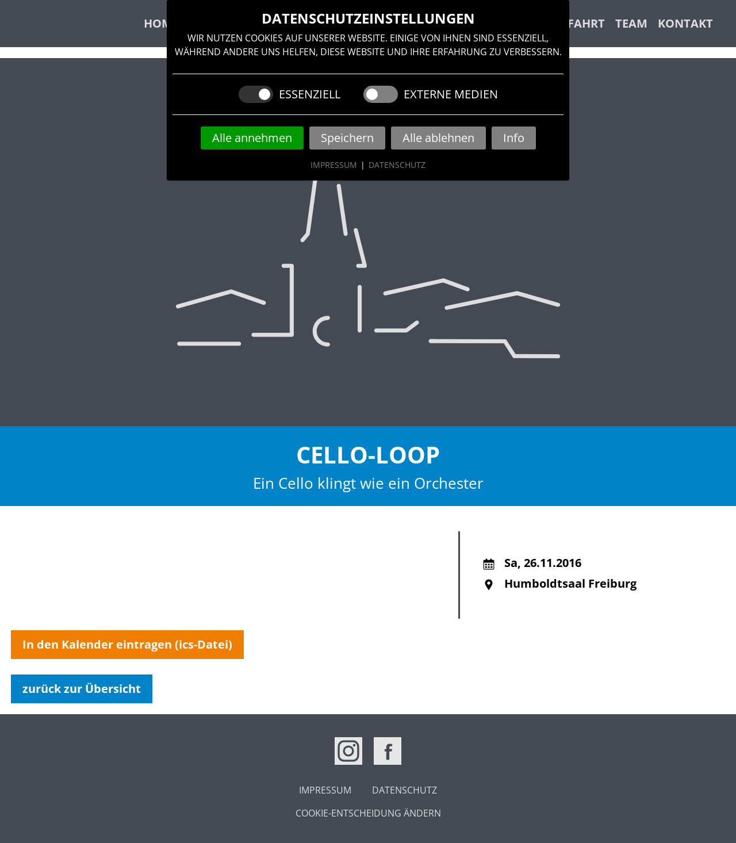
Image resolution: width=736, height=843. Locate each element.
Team (631, 23)
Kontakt (685, 23)
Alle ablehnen (438, 137)
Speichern (347, 137)
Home (161, 23)
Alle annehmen (252, 137)
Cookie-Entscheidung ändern (368, 813)
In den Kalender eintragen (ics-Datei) (127, 644)
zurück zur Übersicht (81, 688)
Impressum (333, 164)
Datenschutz (397, 164)
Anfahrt (577, 23)
